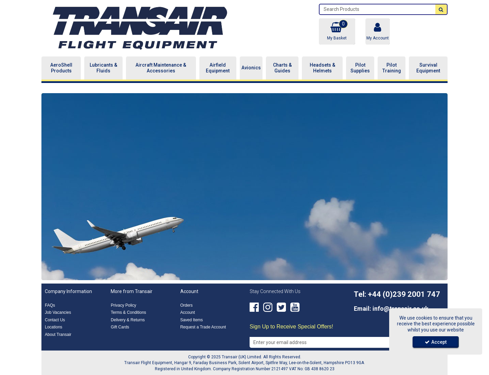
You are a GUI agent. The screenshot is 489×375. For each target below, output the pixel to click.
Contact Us (55, 320)
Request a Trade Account (203, 327)
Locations (53, 327)
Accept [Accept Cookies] (436, 342)
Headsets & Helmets (322, 68)
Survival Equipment (428, 68)
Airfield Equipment (218, 68)
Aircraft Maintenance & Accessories (160, 68)
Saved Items (191, 320)
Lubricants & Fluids (103, 68)
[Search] (377, 9)
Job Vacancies (58, 312)
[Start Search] (441, 9)
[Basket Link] (337, 31)
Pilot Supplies (360, 68)
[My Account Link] (377, 31)
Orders (186, 305)
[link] (254, 307)
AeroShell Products (61, 68)
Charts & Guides (282, 68)
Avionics (251, 67)
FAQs (50, 305)
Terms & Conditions (128, 312)
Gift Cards (120, 327)
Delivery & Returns (128, 320)
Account (187, 312)
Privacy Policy (123, 305)
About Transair (58, 334)
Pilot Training (391, 68)
